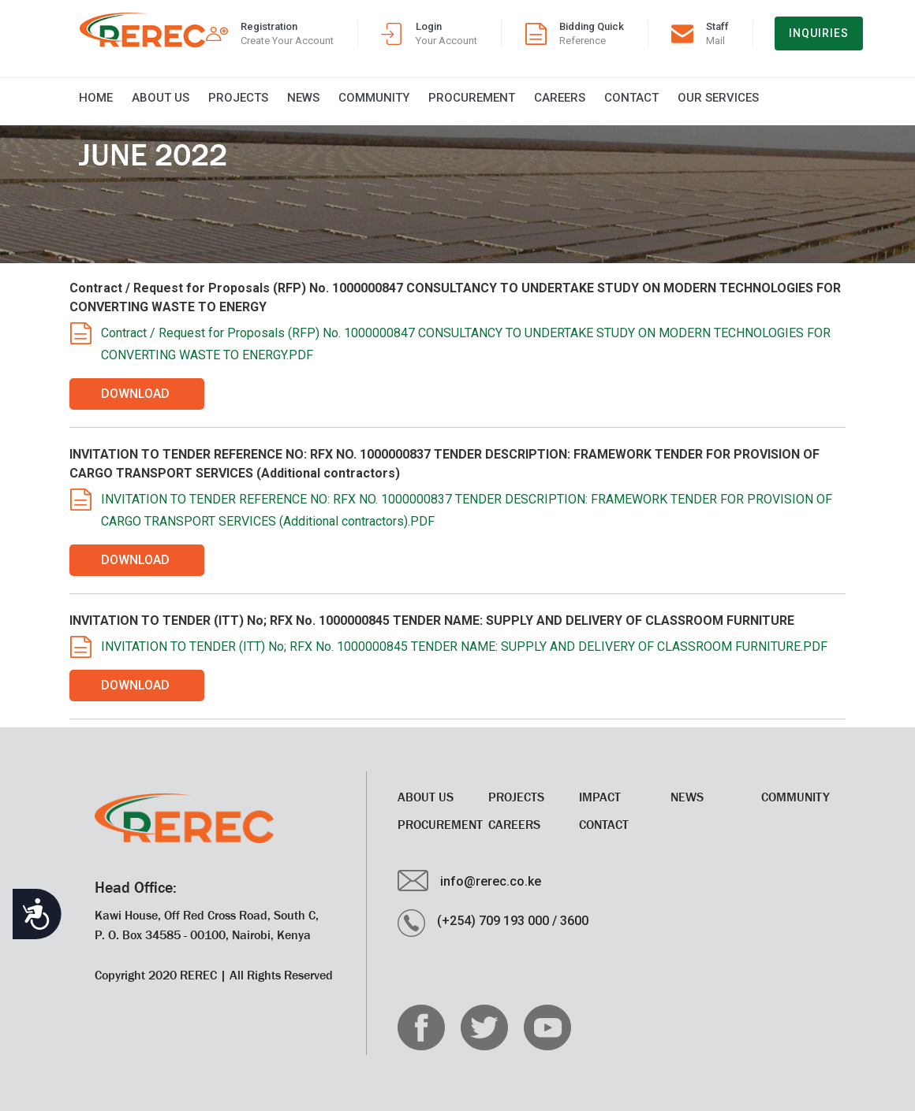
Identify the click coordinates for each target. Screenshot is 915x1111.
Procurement (471, 98)
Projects (238, 98)
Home (96, 98)
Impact (600, 797)
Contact (631, 98)
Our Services (718, 98)
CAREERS (559, 98)
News (303, 98)
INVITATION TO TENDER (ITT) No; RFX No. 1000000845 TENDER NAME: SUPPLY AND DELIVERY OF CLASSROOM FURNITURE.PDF (464, 646)
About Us (160, 98)
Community (373, 98)
